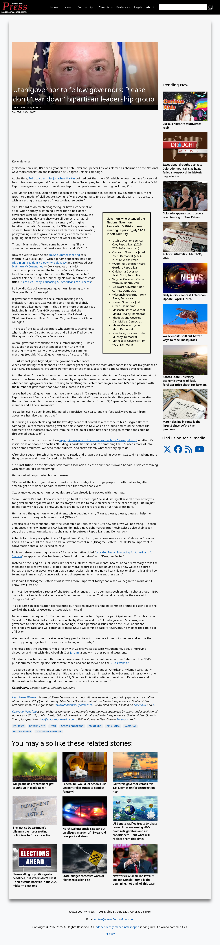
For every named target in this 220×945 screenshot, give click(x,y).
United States (22, 731)
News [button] (68, 7)
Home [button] (54, 7)
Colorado (94, 726)
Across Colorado (72, 726)
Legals (138, 7)
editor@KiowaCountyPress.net (114, 919)
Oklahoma (113, 726)
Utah (53, 726)
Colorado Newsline (48, 731)
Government (37, 726)
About (150, 7)
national (130, 726)
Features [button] (122, 7)
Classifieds (106, 7)
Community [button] (85, 7)
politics (18, 726)
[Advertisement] (85, 138)
